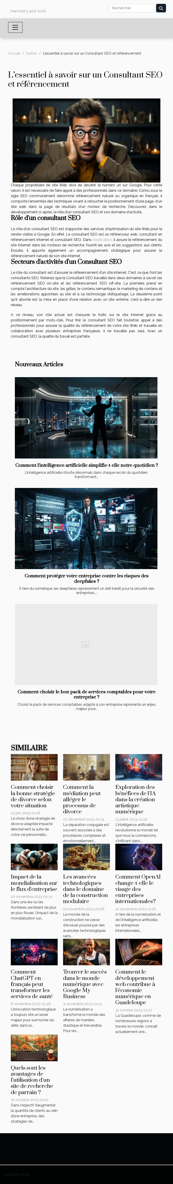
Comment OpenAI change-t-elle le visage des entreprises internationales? (138, 889)
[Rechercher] (132, 8)
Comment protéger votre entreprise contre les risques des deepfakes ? (86, 578)
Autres (31, 53)
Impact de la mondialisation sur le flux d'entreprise (34, 882)
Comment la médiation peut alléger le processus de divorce (82, 799)
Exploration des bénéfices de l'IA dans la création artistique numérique (135, 799)
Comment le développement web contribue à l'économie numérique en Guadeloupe (135, 987)
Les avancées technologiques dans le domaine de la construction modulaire (85, 889)
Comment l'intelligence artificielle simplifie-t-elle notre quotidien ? (86, 465)
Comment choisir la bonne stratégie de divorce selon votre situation (33, 796)
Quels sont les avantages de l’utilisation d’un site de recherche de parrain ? (32, 1080)
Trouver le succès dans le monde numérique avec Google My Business (85, 984)
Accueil (14, 53)
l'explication (102, 240)
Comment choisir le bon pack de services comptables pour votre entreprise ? (86, 694)
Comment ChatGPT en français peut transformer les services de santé (32, 984)
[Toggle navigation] (15, 27)
